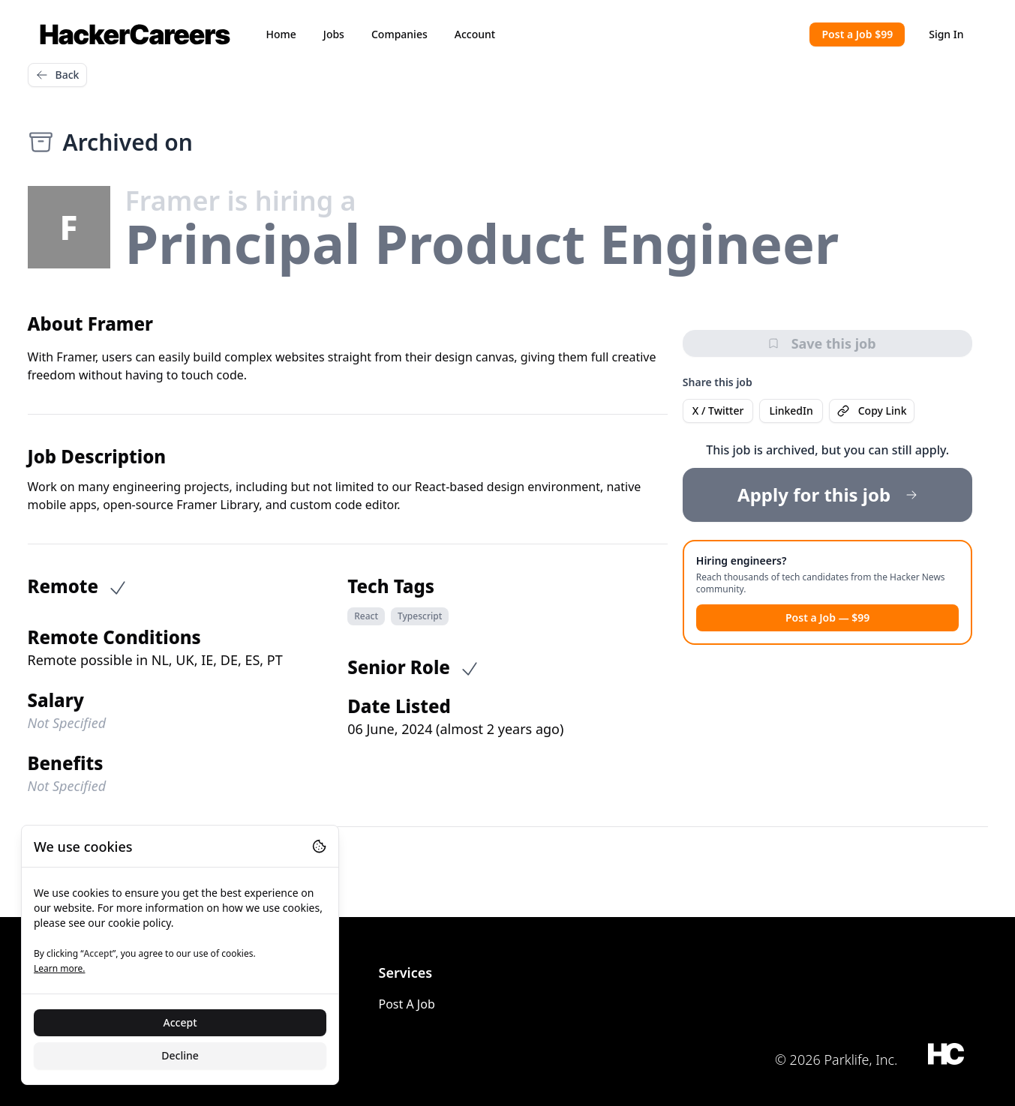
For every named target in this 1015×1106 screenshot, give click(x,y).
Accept (180, 1022)
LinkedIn (790, 410)
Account (475, 34)
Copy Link (872, 410)
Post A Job (407, 1004)
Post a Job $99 (857, 34)
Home (281, 34)
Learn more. (59, 968)
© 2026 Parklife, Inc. (836, 1060)
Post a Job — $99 (827, 617)
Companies (399, 34)
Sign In (946, 34)
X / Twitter (718, 410)
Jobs (333, 34)
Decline (180, 1055)
